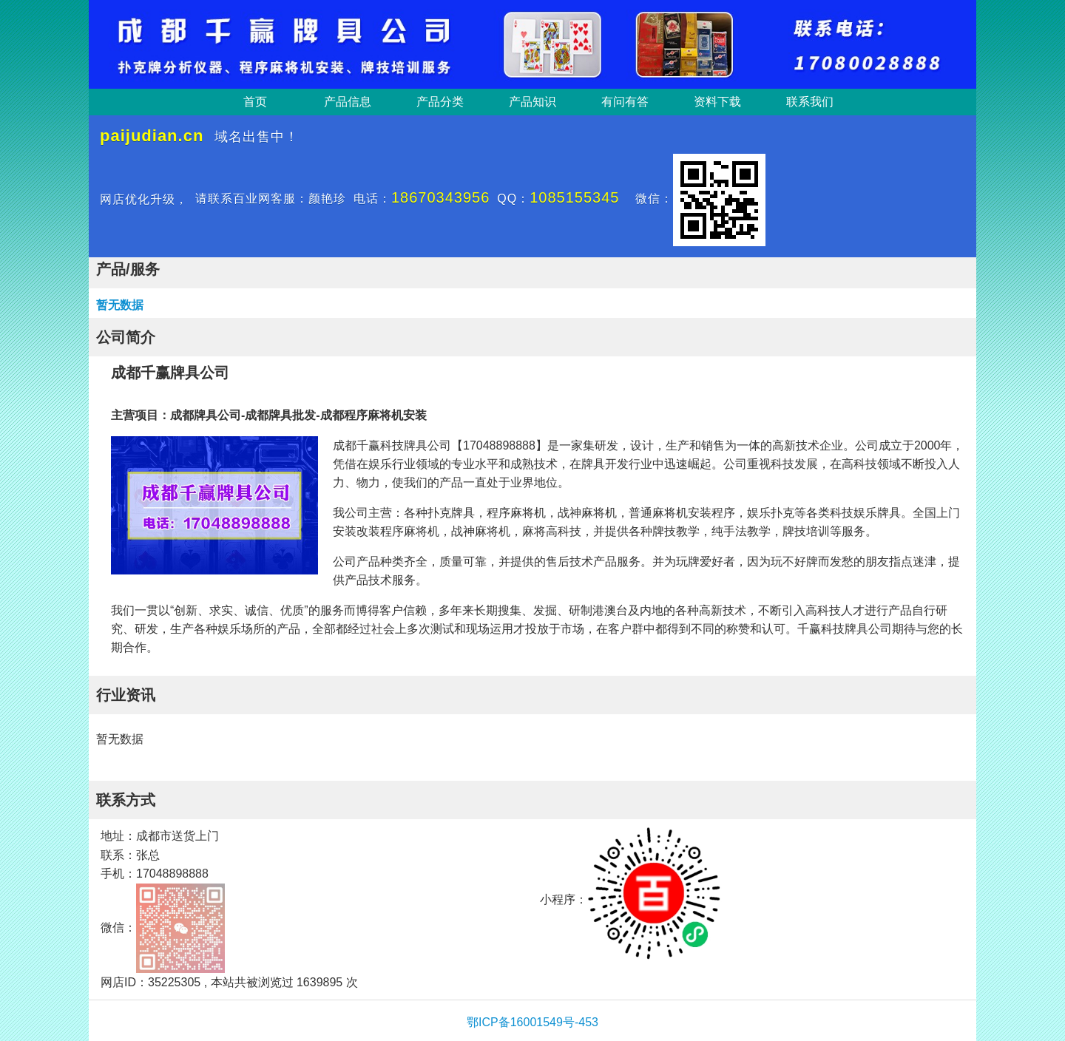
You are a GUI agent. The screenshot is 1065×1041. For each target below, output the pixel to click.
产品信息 (347, 101)
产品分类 (440, 101)
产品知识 (532, 101)
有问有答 (625, 101)
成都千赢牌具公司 (170, 372)
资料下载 (717, 101)
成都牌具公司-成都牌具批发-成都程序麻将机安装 (298, 415)
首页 (255, 101)
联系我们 (810, 101)
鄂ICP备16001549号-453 (532, 1022)
